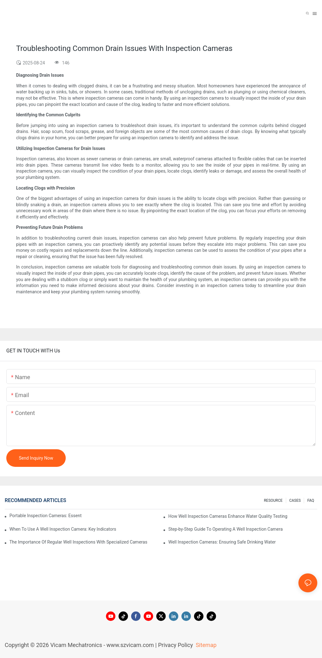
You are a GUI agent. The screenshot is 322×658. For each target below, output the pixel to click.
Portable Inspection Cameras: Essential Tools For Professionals (45, 515)
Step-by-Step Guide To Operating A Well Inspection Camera (225, 529)
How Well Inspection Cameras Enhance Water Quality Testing (227, 516)
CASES (295, 500)
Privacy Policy (175, 645)
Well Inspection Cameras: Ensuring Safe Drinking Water (222, 542)
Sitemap (205, 645)
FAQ (310, 500)
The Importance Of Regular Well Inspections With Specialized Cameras (78, 542)
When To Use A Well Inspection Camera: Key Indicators (62, 529)
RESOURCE (273, 500)
